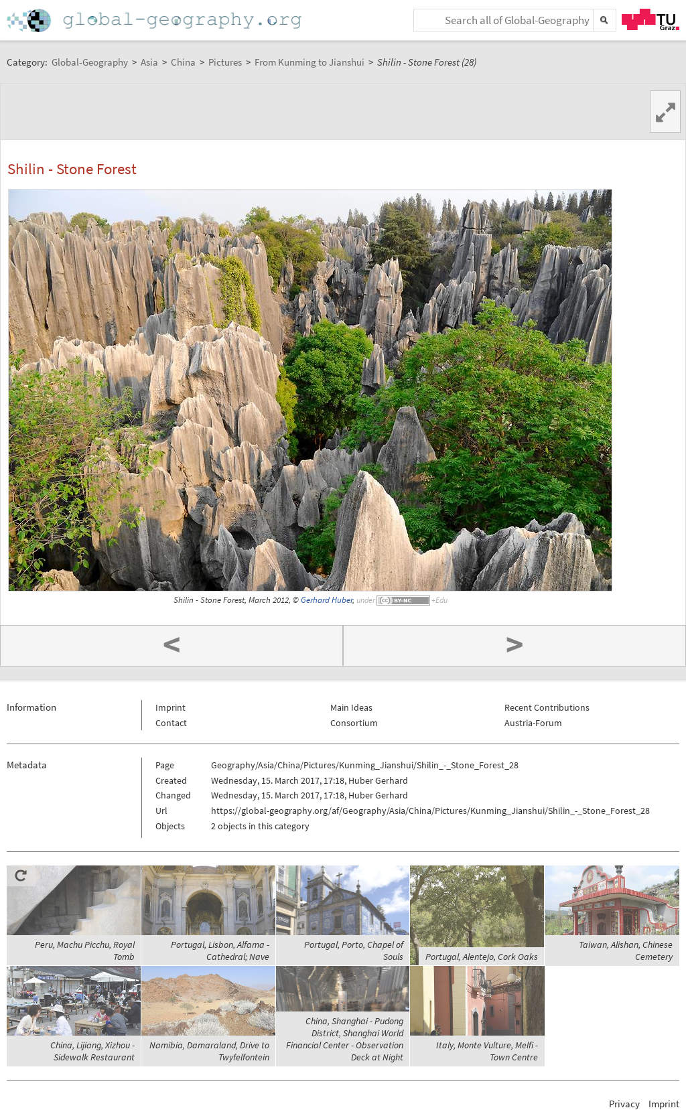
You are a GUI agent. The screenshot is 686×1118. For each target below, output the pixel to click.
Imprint (170, 707)
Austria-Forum (533, 723)
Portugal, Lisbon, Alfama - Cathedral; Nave (220, 950)
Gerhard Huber (326, 600)
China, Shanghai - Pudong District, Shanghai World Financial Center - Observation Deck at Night (344, 1039)
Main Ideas (351, 707)
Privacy (624, 1103)
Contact (171, 723)
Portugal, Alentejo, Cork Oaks (481, 957)
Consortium (354, 723)
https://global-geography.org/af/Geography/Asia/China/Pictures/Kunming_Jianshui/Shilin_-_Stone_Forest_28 (430, 811)
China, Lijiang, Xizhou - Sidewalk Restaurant (92, 1051)
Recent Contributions (547, 707)
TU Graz (650, 19)
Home (155, 20)
